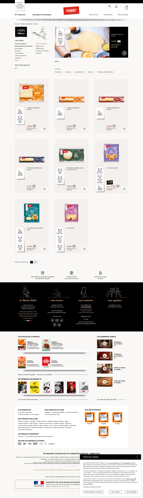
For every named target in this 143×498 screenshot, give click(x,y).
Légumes (68, 423)
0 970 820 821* (86, 307)
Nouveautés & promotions (23, 46)
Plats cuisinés (34, 423)
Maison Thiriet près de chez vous (57, 306)
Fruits (51, 425)
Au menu (21, 436)
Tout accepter (131, 492)
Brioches (17, 51)
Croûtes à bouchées (42, 51)
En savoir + (52, 443)
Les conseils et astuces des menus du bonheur (39, 436)
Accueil (17, 24)
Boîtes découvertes (59, 427)
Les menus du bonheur (41, 15)
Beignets (18, 58)
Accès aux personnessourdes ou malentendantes (86, 323)
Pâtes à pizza (40, 48)
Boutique (68, 427)
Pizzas (66, 421)
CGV (47, 457)
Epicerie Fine (48, 427)
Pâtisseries (73, 425)
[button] (116, 6)
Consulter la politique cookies (92, 486)
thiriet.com (19, 457)
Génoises (38, 53)
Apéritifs (32, 421)
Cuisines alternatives (37, 427)
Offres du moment (23, 421)
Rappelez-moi (86, 316)
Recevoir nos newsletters (44, 374)
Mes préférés (108, 15)
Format (90, 72)
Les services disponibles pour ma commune (34, 457)
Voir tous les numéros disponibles (28, 399)
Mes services (93, 15)
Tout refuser (115, 492)
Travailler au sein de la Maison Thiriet (115, 306)
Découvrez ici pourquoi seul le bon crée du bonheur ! (28, 307)
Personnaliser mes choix (93, 492)
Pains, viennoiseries (27, 24)
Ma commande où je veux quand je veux (57, 311)
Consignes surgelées (58, 412)
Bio (16, 68)
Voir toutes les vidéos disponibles (107, 399)
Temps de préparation (105, 72)
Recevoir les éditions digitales (26, 374)
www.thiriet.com (114, 463)
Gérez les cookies (75, 457)
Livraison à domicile (71, 412)
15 (31, 262)
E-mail (86, 319)
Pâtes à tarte (40, 46)
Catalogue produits (64, 457)
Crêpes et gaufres (20, 55)
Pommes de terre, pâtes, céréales (28, 425)
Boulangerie (19, 48)
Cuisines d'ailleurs (23, 423)
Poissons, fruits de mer (46, 423)
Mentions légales (54, 457)
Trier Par (58, 72)
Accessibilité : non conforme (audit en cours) (52, 459)
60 (35, 262)
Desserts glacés (63, 425)
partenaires (126, 463)
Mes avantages (123, 15)
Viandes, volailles (59, 423)
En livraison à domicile (24, 412)
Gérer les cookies (131, 479)
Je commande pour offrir (52, 414)
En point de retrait (23, 414)
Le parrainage (34, 414)
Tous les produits (20, 43)
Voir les (68, 72)
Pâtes (36, 24)
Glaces (56, 425)
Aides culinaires (43, 425)
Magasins (47, 412)
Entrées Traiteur (41, 421)
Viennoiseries (19, 53)
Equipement (79, 72)
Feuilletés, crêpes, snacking (55, 421)
